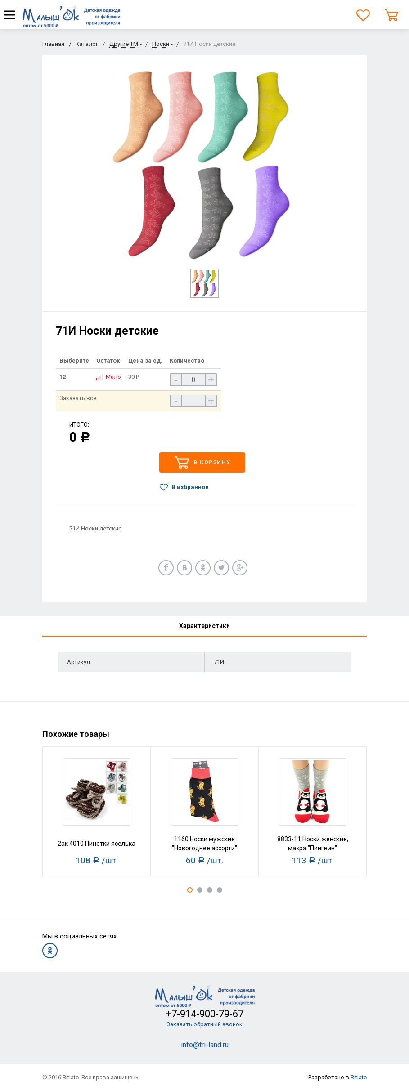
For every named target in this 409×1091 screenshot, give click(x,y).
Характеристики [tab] (204, 625)
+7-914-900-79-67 (204, 1013)
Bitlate (359, 1077)
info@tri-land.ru (205, 1045)
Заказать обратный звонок (204, 1024)
